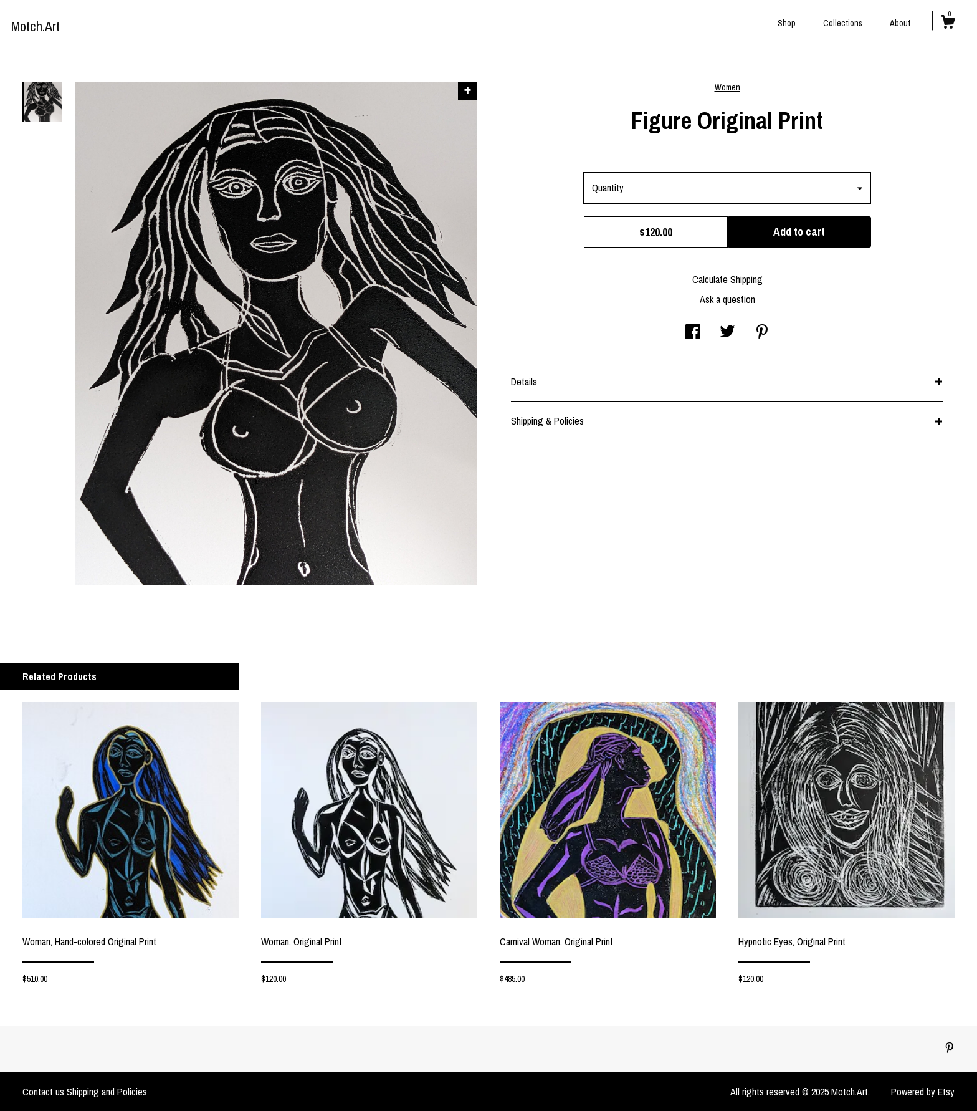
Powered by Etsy (923, 1092)
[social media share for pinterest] (762, 333)
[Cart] (948, 23)
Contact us (43, 1092)
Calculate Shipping (727, 279)
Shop (787, 23)
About (900, 23)
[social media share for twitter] (727, 333)
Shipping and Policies (107, 1092)
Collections (842, 23)
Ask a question (727, 299)
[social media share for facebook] (692, 333)
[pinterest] (950, 1049)
